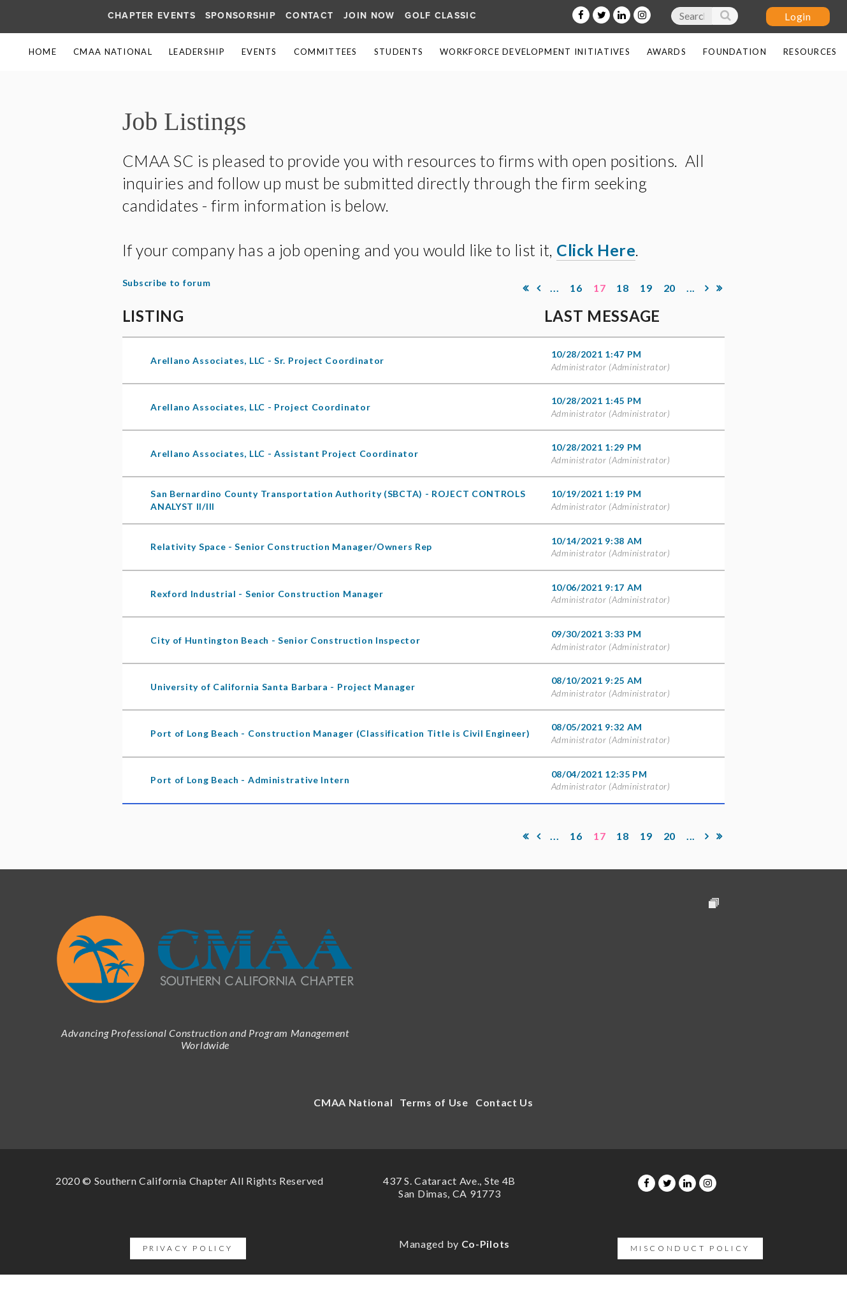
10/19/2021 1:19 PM (596, 493)
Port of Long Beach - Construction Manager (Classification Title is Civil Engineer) (340, 733)
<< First (526, 288)
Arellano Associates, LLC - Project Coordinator (260, 407)
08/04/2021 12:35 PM (599, 774)
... (555, 288)
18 (623, 288)
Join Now (369, 15)
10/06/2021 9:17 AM (597, 587)
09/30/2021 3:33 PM (596, 633)
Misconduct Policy (690, 1248)
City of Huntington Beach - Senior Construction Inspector (285, 640)
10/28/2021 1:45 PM (596, 400)
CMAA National (353, 1102)
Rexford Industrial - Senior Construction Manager (267, 593)
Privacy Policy (188, 1248)
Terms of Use (434, 1102)
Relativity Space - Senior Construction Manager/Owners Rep (291, 546)
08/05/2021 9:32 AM (597, 726)
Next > (707, 288)
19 (646, 288)
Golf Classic (441, 15)
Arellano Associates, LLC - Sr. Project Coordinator (267, 360)
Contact (309, 15)
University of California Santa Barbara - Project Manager (282, 686)
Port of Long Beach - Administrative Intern (249, 779)
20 (669, 288)
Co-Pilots (485, 1244)
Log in (798, 16)
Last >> (719, 288)
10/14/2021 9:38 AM (597, 540)
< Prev (538, 288)
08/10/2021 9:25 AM (597, 680)
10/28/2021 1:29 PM (596, 447)
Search (724, 18)
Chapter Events (152, 15)
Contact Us (504, 1102)
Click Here (595, 249)
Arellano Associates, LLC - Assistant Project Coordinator (284, 453)
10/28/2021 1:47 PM (596, 354)
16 (576, 288)
